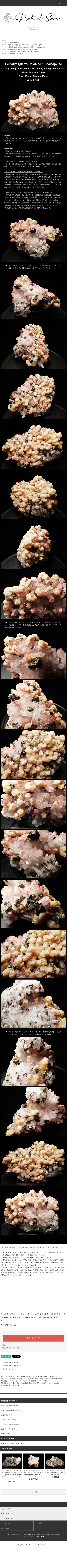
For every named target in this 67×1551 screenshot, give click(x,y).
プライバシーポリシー (29, 1537)
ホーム (4, 40)
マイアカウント (5, 1523)
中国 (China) (20, 53)
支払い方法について (17, 1534)
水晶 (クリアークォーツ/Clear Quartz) (32, 44)
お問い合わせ (5, 1528)
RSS (38, 1537)
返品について (6, 1345)
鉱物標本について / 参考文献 (12, 1443)
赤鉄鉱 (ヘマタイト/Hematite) (32, 51)
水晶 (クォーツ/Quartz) (14, 44)
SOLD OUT (33, 1338)
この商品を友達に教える (9, 1362)
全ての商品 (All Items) (13, 42)
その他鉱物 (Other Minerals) (15, 47)
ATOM (42, 1537)
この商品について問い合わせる (11, 1366)
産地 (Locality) (11, 53)
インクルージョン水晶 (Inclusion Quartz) (32, 46)
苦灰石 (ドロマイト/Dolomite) (32, 49)
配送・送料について (29, 1534)
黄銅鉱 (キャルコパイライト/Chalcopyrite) (35, 47)
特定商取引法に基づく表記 (11, 1348)
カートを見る (39, 1523)
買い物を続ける (6, 1369)
